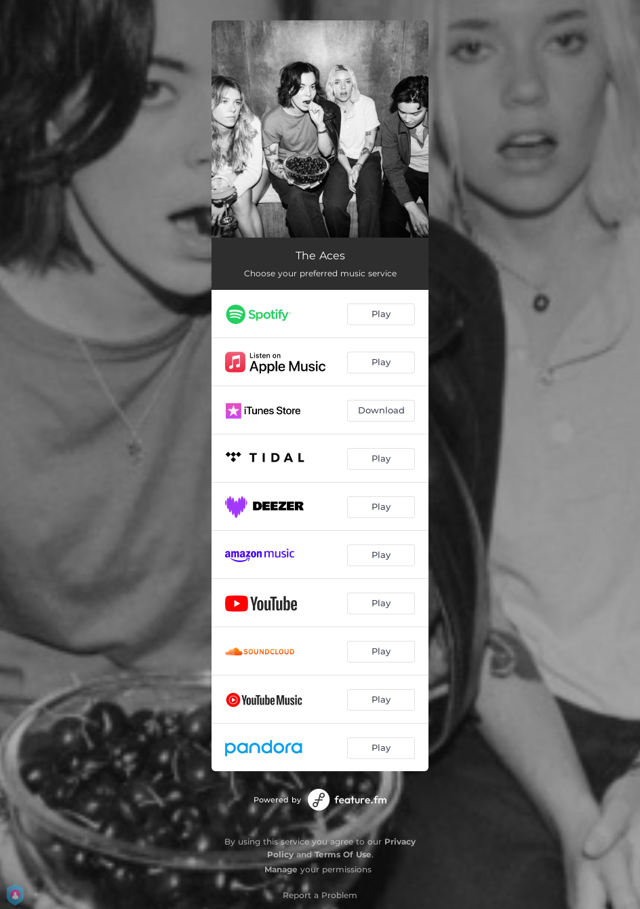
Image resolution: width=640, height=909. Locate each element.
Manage (281, 869)
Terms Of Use (343, 854)
